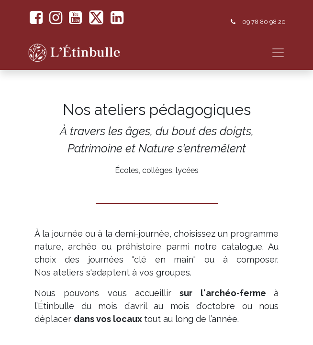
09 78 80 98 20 (264, 21)
